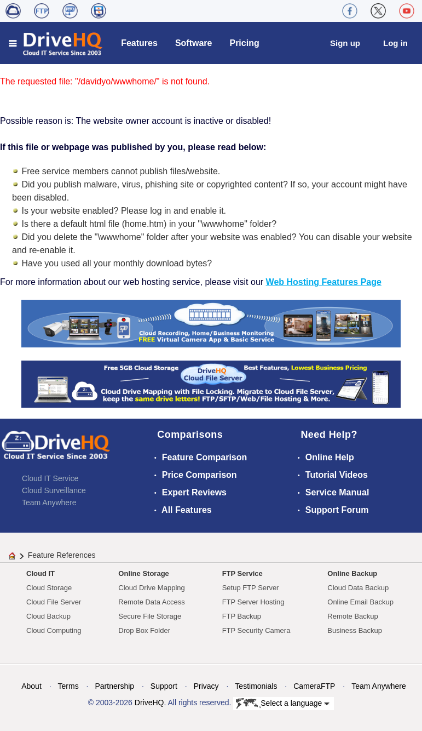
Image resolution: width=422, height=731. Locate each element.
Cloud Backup (48, 616)
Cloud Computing (53, 630)
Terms (68, 686)
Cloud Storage (49, 588)
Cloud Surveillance (54, 490)
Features (139, 43)
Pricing (244, 43)
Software (193, 43)
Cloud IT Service (50, 478)
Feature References (62, 555)
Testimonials (256, 686)
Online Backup (352, 573)
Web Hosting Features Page (323, 282)
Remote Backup (352, 616)
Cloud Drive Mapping (151, 588)
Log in (395, 43)
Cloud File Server (53, 602)
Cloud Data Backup (358, 588)
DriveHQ (149, 702)
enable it (207, 210)
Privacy (206, 686)
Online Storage (143, 573)
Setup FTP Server (250, 588)
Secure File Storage (149, 616)
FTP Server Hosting (253, 602)
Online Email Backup (360, 602)
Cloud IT (40, 573)
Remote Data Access (151, 602)
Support (164, 686)
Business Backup (354, 630)
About (31, 686)
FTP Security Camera (256, 630)
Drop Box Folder (144, 630)
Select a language (282, 703)
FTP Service (242, 573)
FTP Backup (241, 616)
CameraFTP (314, 686)
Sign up (345, 43)
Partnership (114, 686)
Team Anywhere (49, 502)
